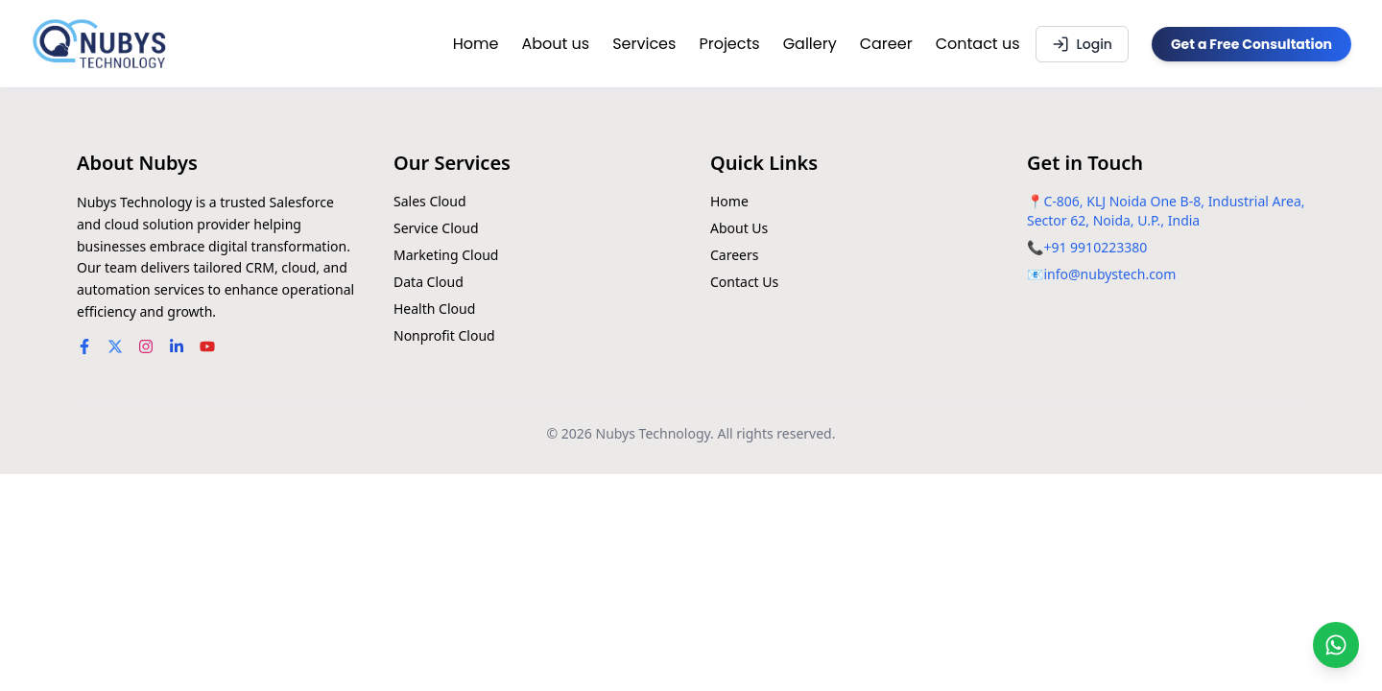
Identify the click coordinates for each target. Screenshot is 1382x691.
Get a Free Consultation (1251, 44)
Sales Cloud (429, 201)
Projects (729, 44)
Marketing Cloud (445, 255)
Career (886, 44)
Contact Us (744, 282)
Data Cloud (428, 282)
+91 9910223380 (1095, 247)
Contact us (978, 44)
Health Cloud (434, 308)
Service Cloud (436, 228)
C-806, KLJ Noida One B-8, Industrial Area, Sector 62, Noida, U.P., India (1166, 210)
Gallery (810, 44)
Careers (734, 255)
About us (555, 44)
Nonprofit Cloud (444, 335)
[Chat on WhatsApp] (1336, 645)
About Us (739, 228)
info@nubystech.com (1109, 274)
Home (476, 44)
